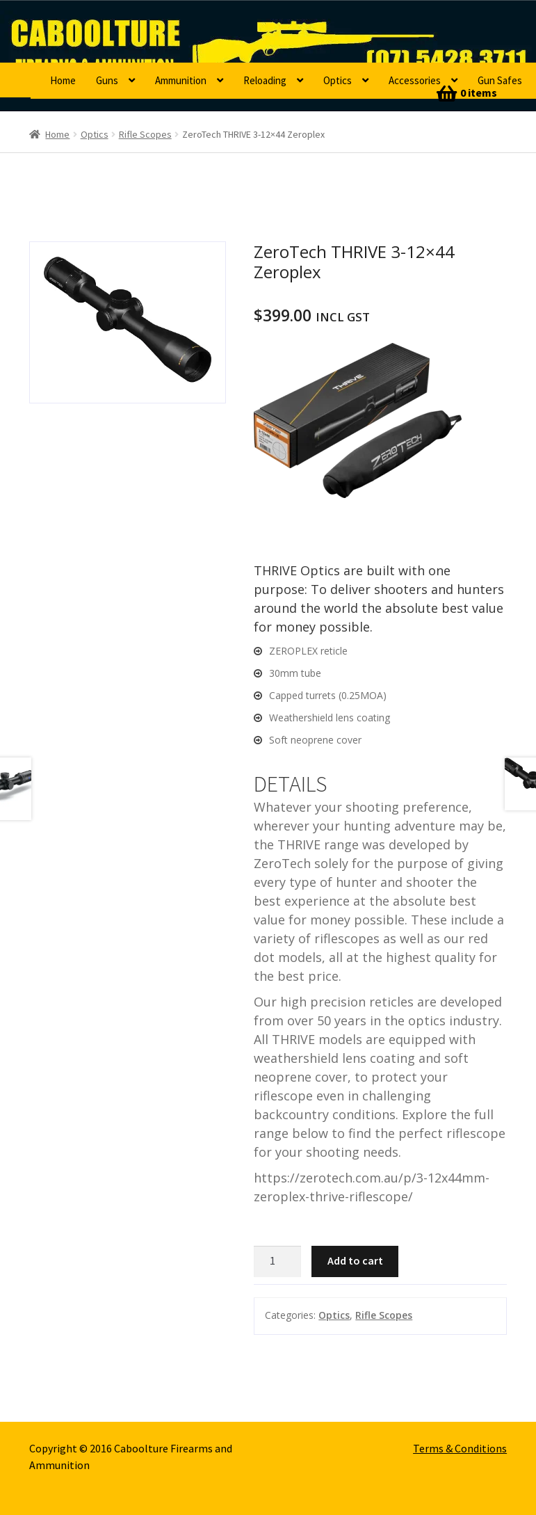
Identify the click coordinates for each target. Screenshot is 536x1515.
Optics (337, 80)
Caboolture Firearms (152, 31)
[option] (127, 322)
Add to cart (355, 1260)
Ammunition (180, 80)
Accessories (415, 80)
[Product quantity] (277, 1262)
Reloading (264, 80)
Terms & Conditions (460, 1448)
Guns (107, 80)
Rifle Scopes (145, 134)
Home (63, 80)
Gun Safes (500, 80)
